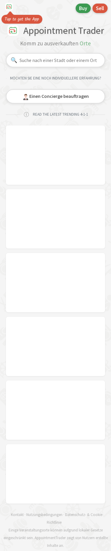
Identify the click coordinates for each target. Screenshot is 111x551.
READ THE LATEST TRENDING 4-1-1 (55, 114)
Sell (100, 8)
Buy (83, 8)
